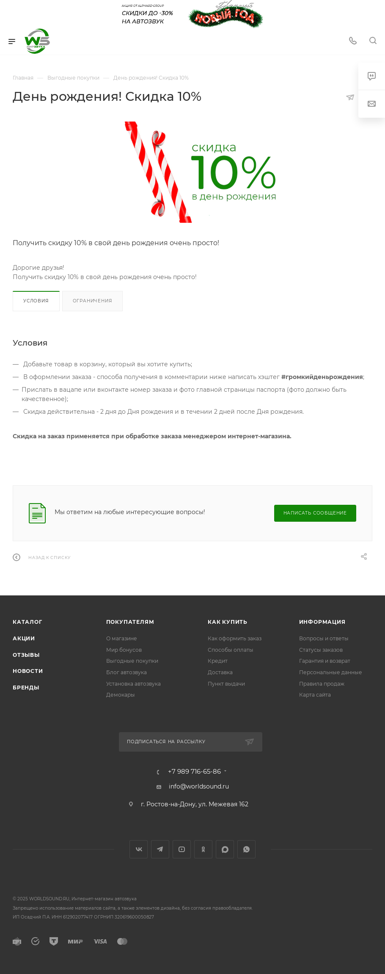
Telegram (160, 849)
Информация (322, 622)
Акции (24, 638)
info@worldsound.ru (199, 786)
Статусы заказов (321, 650)
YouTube (182, 849)
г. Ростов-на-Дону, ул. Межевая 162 (194, 804)
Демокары (120, 695)
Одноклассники (203, 849)
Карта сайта (315, 695)
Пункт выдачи (226, 684)
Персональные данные (330, 672)
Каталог (27, 622)
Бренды (26, 687)
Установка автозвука (133, 684)
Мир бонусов (124, 650)
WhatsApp (246, 849)
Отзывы (26, 655)
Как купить (228, 622)
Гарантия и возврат (324, 661)
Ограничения (93, 301)
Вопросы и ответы (324, 638)
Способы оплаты (230, 650)
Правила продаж (321, 684)
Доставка (220, 672)
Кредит (218, 661)
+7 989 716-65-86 (194, 772)
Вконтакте (138, 849)
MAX (225, 849)
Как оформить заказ (234, 638)
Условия (36, 301)
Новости (28, 671)
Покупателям (130, 622)
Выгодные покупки (132, 661)
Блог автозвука (126, 672)
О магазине (121, 638)
